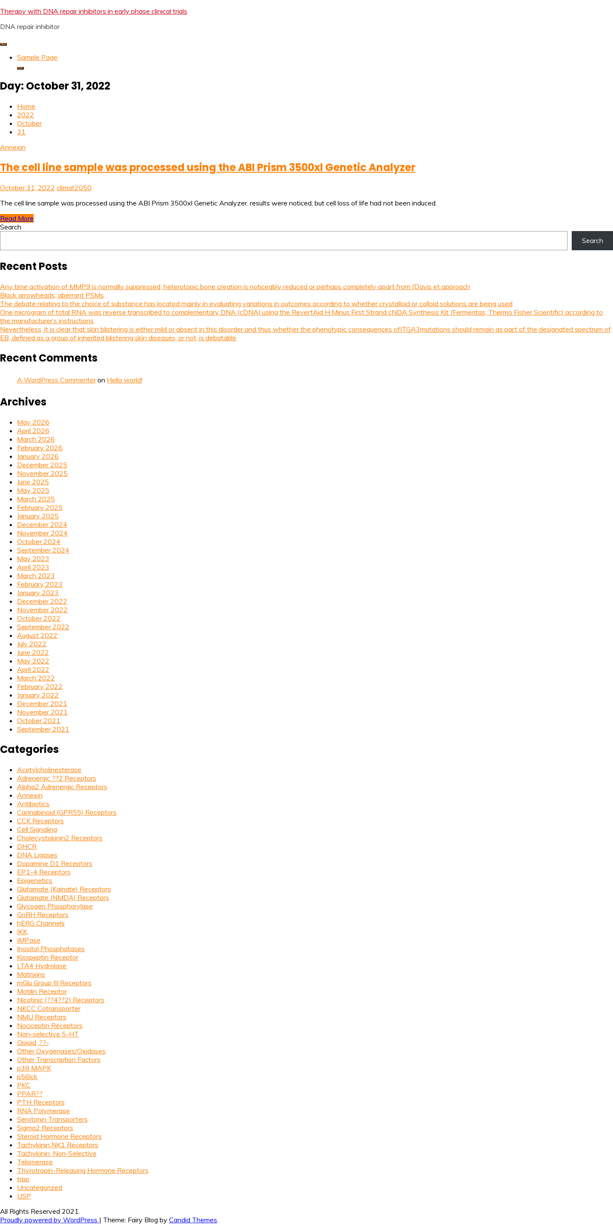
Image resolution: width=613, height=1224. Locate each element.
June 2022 (33, 652)
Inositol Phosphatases (51, 948)
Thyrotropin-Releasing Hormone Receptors (83, 1170)
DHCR (27, 846)
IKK (22, 931)
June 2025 (33, 481)
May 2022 (33, 661)
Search (10, 227)
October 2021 (38, 720)
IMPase (28, 940)
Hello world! (124, 380)
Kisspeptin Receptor (47, 957)
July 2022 (31, 643)
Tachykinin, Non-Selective (57, 1153)
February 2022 (40, 686)
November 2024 (42, 533)
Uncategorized (39, 1187)
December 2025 (42, 464)
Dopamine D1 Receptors (54, 863)
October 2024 (38, 541)
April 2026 (33, 430)
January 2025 (38, 516)
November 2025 (42, 473)
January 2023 (38, 592)
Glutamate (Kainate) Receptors (64, 889)
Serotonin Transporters (52, 1119)
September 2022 (43, 626)
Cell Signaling (37, 829)
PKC (24, 1085)
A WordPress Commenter (56, 380)
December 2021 (42, 703)
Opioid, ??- (33, 1042)
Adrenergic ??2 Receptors (56, 778)
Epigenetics (34, 880)
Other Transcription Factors (58, 1059)
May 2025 (33, 490)
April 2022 (33, 669)
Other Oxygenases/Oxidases (61, 1051)
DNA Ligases (37, 855)
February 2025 (40, 507)
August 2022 (37, 635)
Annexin (13, 147)
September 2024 (43, 550)
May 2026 (33, 422)
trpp (23, 1179)
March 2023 (36, 575)
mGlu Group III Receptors (54, 982)
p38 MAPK (34, 1068)
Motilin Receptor (42, 991)
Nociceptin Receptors (50, 1025)
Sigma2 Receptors (45, 1127)
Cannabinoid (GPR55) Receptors (67, 812)
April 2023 (33, 567)
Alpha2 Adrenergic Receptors (62, 786)
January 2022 (38, 695)
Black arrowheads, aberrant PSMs (52, 295)
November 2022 (42, 609)
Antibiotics (33, 803)
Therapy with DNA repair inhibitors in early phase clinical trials (93, 11)
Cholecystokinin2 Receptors (60, 837)
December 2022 (42, 601)
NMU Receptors (41, 1017)
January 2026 (38, 456)
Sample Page (37, 57)
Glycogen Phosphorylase (55, 906)
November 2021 (42, 712)
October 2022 (38, 618)
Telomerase (35, 1161)
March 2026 (36, 439)
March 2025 (36, 499)
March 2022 (36, 678)
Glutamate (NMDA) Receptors (63, 897)
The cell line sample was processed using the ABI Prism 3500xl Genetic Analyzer (207, 167)
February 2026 (40, 447)
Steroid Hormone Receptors (59, 1136)
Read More (17, 218)
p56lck (27, 1076)
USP (24, 1196)
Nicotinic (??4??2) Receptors (60, 999)
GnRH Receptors (43, 914)
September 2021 (43, 729)
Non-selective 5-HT (48, 1034)
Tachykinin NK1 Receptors (57, 1144)
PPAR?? (30, 1093)
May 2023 (33, 558)
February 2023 (40, 584)
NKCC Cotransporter (48, 1008)
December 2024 (42, 524)
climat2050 (74, 187)
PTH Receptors (41, 1102)
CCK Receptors (40, 820)
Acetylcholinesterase (49, 769)
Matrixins (31, 974)
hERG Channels (41, 923)
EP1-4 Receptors (44, 872)
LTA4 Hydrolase (41, 965)
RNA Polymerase (43, 1110)
